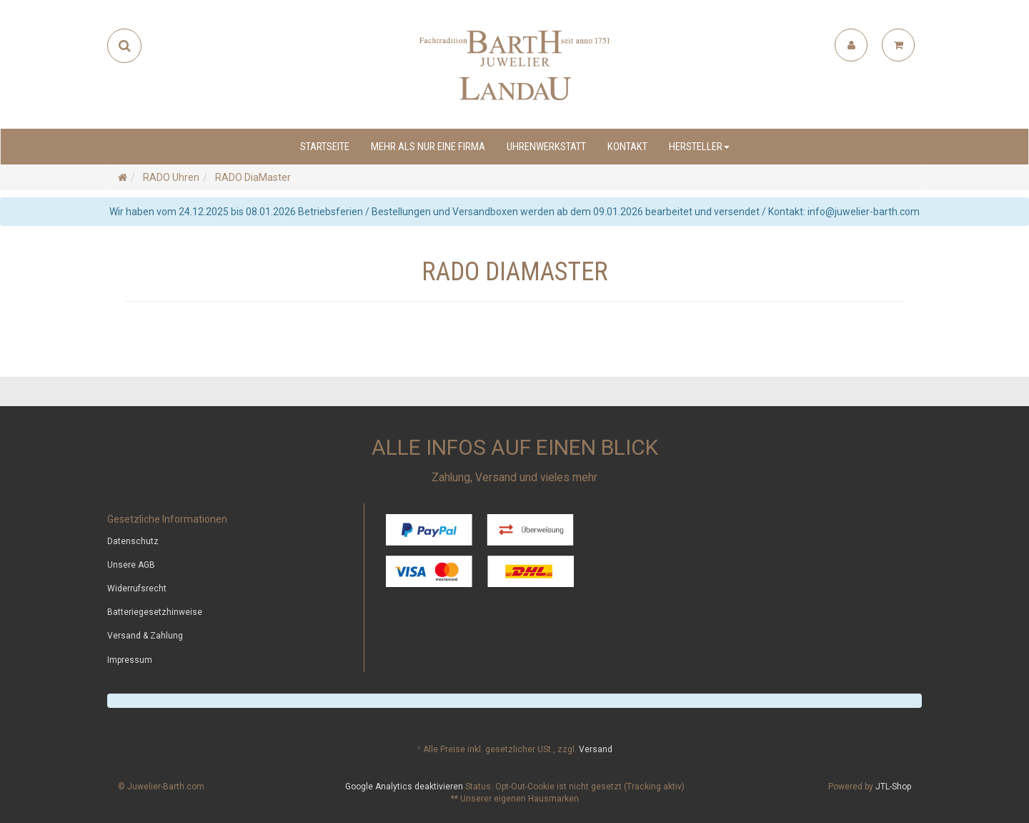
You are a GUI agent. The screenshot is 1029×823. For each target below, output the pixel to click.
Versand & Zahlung (145, 636)
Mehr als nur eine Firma (428, 146)
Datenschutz (133, 541)
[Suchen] (125, 45)
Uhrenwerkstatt (546, 146)
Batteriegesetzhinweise (154, 612)
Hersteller (699, 146)
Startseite (324, 146)
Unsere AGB (131, 565)
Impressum (129, 660)
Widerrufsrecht (136, 588)
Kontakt (627, 146)
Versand (595, 749)
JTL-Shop (893, 787)
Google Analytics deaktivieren (404, 787)
